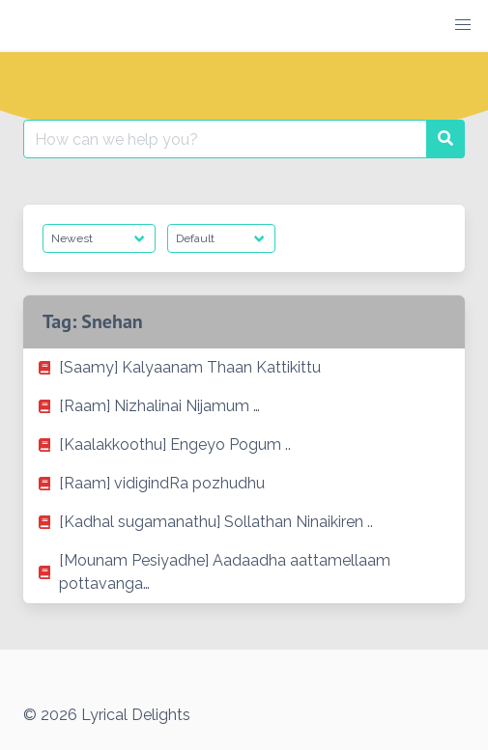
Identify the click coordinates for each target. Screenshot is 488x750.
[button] (463, 25)
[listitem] (244, 367)
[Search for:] (225, 139)
